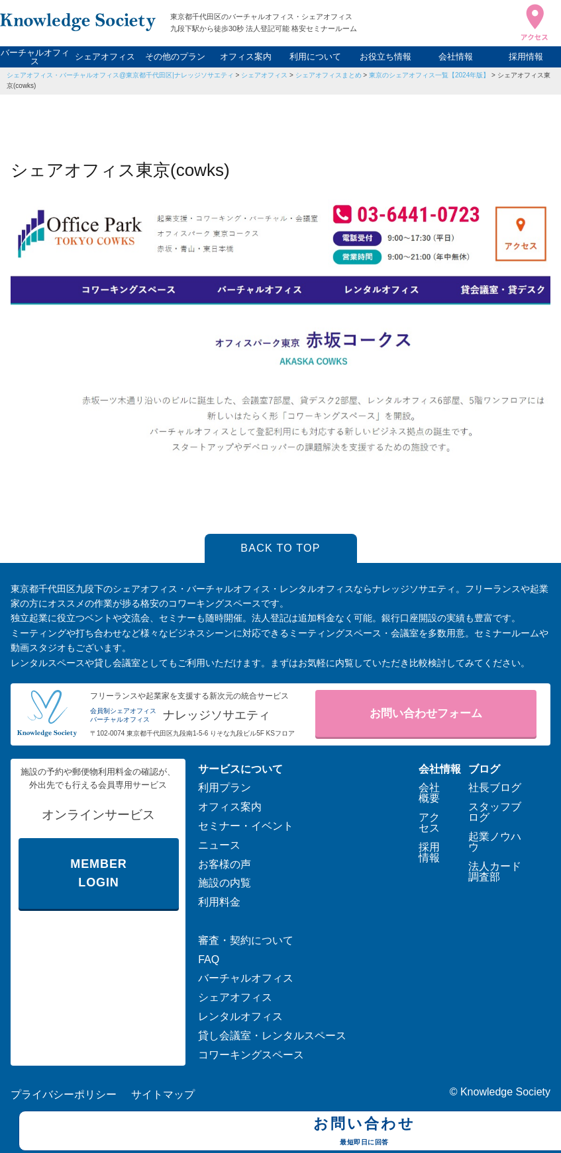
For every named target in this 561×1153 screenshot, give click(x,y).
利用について (315, 57)
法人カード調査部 (494, 871)
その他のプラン (175, 57)
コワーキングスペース (251, 1054)
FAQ (208, 959)
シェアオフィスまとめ (328, 75)
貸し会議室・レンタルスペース (272, 1035)
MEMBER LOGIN (98, 873)
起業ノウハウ (494, 842)
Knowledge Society (505, 1091)
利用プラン (224, 787)
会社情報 (455, 57)
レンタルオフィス (240, 1016)
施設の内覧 (224, 882)
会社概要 (429, 793)
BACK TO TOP (280, 548)
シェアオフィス (105, 57)
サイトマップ (163, 1094)
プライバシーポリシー (64, 1094)
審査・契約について (245, 940)
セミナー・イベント (245, 826)
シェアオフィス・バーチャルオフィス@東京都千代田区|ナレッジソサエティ (120, 75)
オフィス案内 (246, 57)
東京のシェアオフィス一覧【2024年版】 (429, 75)
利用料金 (219, 902)
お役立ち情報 (385, 57)
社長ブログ (494, 787)
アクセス (429, 822)
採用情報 (526, 57)
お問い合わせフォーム (426, 713)
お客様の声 (224, 864)
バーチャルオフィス (35, 57)
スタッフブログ (494, 812)
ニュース (219, 845)
